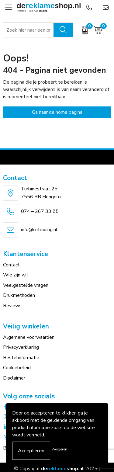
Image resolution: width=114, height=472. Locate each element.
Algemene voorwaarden (28, 337)
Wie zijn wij (15, 275)
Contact (11, 265)
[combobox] (28, 30)
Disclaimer (14, 378)
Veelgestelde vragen (25, 285)
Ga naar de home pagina (57, 112)
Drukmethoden (19, 295)
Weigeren (59, 449)
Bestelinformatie (21, 357)
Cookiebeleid (17, 367)
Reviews (12, 305)
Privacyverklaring (21, 347)
